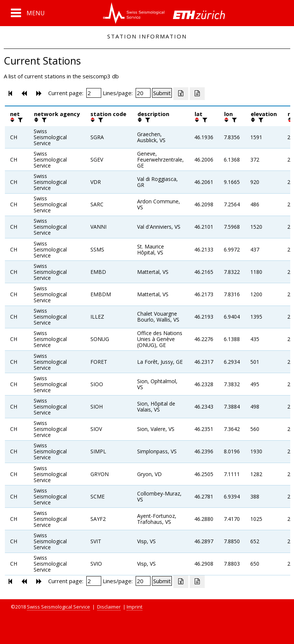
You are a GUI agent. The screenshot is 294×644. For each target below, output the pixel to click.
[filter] (19, 120)
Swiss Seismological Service (58, 606)
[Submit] (162, 93)
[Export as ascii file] (197, 93)
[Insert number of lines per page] (143, 93)
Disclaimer (109, 606)
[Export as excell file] (180, 93)
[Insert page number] (93, 93)
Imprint (134, 606)
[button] (28, 13)
